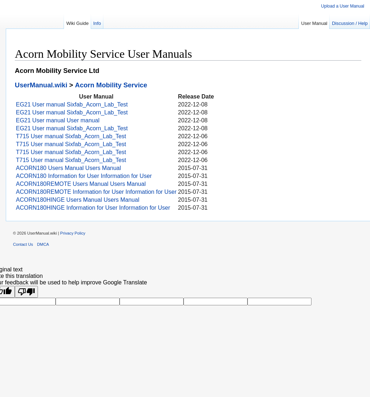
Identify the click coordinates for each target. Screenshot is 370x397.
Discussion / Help (350, 23)
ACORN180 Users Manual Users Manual (68, 168)
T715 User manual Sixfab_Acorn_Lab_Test (71, 136)
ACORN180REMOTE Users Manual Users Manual (81, 184)
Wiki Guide (77, 23)
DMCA (43, 244)
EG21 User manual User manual (57, 120)
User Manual (314, 23)
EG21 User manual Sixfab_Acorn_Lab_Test (72, 104)
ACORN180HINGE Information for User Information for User (93, 208)
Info (97, 23)
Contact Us (23, 244)
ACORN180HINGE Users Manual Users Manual (77, 200)
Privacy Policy (73, 233)
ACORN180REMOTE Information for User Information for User (96, 192)
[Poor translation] (26, 292)
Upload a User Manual (342, 6)
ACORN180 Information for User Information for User (84, 176)
